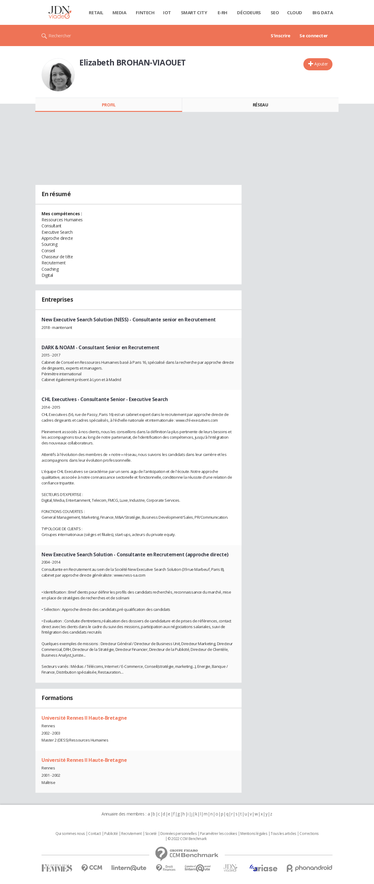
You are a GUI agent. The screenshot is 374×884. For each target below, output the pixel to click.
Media (119, 12)
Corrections (308, 834)
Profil (108, 105)
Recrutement (131, 834)
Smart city (194, 12)
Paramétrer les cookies (218, 834)
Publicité (111, 834)
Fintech (145, 12)
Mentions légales (253, 834)
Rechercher (59, 35)
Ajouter (321, 64)
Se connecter (313, 35)
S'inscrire (280, 35)
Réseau (260, 105)
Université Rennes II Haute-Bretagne (84, 718)
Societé (151, 834)
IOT (167, 12)
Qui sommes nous (70, 834)
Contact (94, 834)
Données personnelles (178, 834)
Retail (96, 12)
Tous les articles (283, 834)
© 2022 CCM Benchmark (187, 839)
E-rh (222, 12)
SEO (275, 12)
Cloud (294, 12)
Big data (322, 12)
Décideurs (249, 12)
